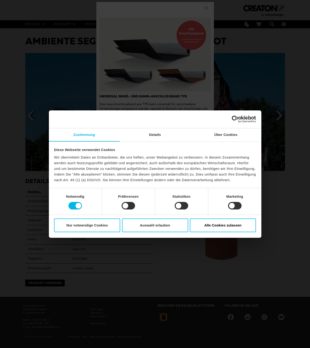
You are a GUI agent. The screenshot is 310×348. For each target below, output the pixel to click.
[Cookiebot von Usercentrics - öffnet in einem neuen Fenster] (235, 118)
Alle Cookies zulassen (223, 225)
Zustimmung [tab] (84, 134)
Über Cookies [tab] (226, 134)
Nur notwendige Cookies (87, 225)
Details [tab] (155, 134)
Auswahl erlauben (155, 225)
